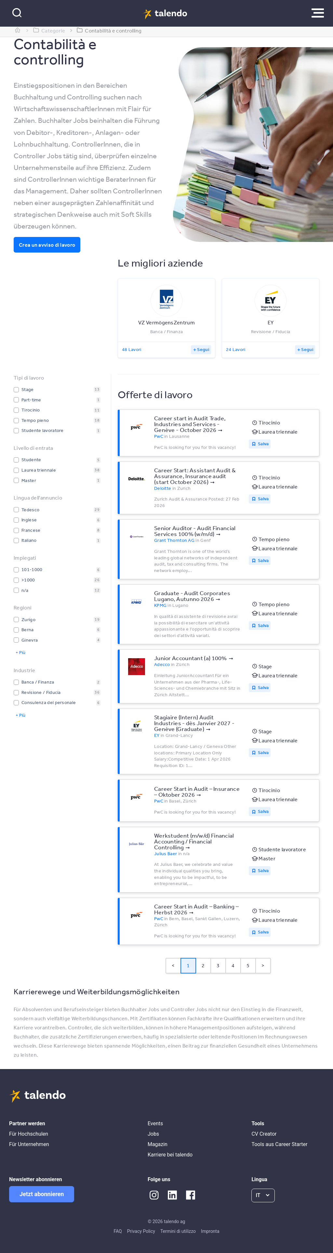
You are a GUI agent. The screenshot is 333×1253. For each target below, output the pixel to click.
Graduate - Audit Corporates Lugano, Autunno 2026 (192, 596)
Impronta (210, 1231)
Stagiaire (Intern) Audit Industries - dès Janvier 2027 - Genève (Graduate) (194, 723)
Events (155, 1123)
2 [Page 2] (203, 965)
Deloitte (162, 488)
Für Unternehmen (29, 1144)
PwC (158, 436)
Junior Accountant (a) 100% (190, 658)
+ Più (20, 652)
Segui (203, 349)
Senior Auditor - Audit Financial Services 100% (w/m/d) (195, 531)
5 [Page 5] (247, 965)
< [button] (173, 965)
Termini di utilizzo (178, 1231)
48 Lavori (131, 349)
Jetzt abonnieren (42, 1194)
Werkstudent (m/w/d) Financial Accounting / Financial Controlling (194, 841)
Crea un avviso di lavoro (47, 244)
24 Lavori (236, 349)
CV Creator (263, 1134)
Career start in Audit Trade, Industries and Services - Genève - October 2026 (190, 424)
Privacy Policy (141, 1231)
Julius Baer (165, 853)
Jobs (153, 1134)
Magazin (157, 1144)
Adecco (162, 664)
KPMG (160, 605)
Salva (263, 444)
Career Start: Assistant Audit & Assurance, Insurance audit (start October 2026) (194, 476)
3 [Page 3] (218, 965)
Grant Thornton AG (174, 540)
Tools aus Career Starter (279, 1144)
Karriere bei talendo (170, 1155)
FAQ (117, 1231)
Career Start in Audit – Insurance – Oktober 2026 (197, 791)
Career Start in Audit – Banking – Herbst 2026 (196, 909)
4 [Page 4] (233, 965)
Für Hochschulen (28, 1134)
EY (157, 735)
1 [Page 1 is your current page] (188, 965)
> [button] (262, 965)
